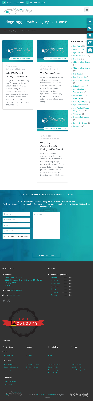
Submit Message (46, 255)
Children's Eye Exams (81, 68)
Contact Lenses (79, 49)
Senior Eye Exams (80, 123)
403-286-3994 (39, 3)
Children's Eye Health (81, 62)
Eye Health (77, 74)
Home (5, 31)
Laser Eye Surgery (80, 101)
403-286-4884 (18, 3)
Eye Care (76, 52)
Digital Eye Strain (79, 55)
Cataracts (77, 98)
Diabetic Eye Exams (81, 80)
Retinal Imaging (79, 86)
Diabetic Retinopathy (81, 117)
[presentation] (51, 245)
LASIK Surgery (78, 95)
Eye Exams (77, 46)
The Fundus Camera (51, 73)
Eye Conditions (79, 105)
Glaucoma (77, 114)
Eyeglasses (77, 126)
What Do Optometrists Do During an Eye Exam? (51, 146)
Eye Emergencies (80, 77)
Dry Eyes (76, 59)
